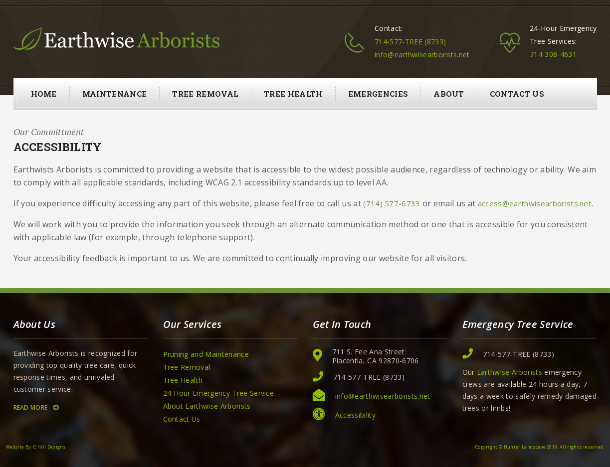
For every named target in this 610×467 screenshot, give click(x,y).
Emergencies (378, 94)
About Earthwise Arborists (207, 406)
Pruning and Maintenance (206, 354)
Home (44, 94)
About (448, 94)
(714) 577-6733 (391, 203)
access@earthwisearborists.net (535, 203)
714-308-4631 (553, 54)
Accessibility (355, 415)
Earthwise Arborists (509, 372)
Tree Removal (205, 94)
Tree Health (293, 94)
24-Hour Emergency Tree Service (218, 393)
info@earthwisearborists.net (422, 54)
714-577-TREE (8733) (410, 41)
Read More (36, 407)
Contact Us (517, 94)
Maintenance (114, 94)
